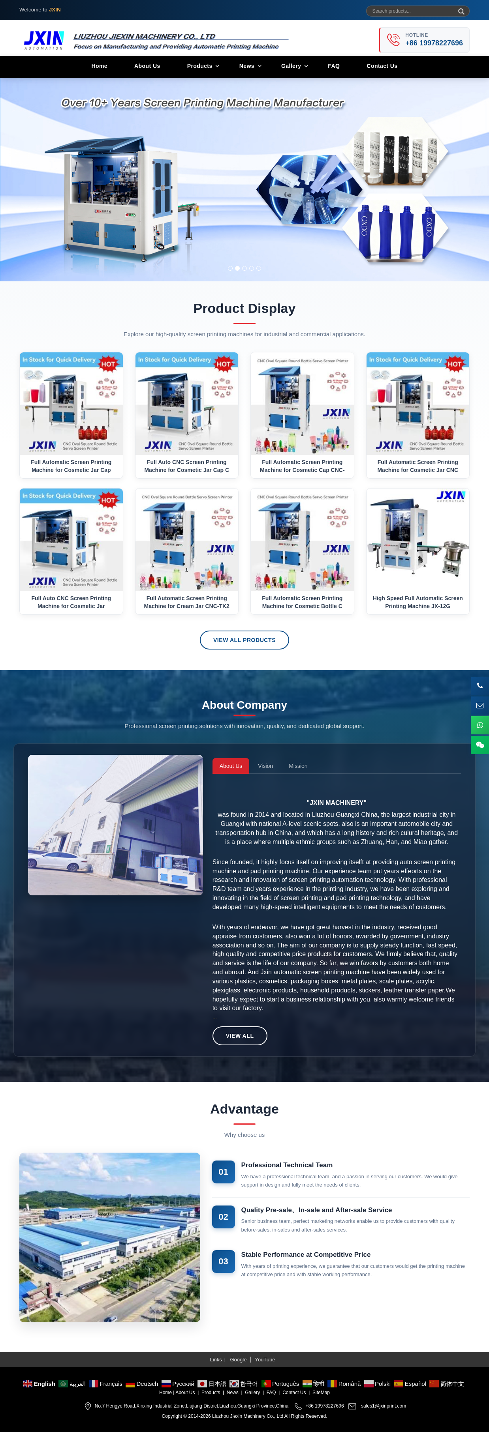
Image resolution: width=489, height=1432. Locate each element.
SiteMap (321, 1392)
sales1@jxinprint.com (383, 1406)
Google (238, 1360)
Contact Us (382, 66)
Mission (298, 766)
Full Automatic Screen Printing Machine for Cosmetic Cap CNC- (302, 466)
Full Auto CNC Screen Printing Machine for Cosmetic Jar (71, 602)
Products (200, 66)
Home (99, 66)
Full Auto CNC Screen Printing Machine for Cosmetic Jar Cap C (186, 466)
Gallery (291, 66)
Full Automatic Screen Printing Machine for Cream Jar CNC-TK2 (186, 602)
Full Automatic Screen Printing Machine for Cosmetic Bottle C (302, 602)
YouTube (265, 1360)
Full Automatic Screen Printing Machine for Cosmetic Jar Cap (71, 466)
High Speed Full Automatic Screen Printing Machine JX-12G (418, 602)
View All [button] (240, 1036)
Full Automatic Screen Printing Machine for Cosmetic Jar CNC (417, 466)
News (246, 66)
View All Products (244, 640)
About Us (147, 66)
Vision (265, 766)
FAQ (334, 66)
